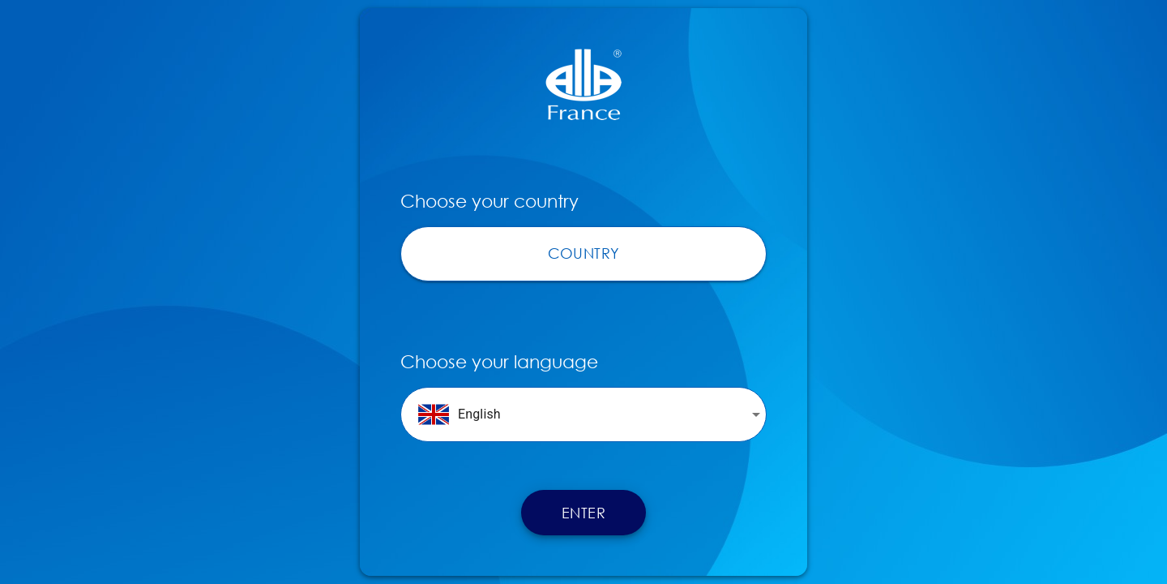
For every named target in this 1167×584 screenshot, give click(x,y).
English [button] (459, 414)
